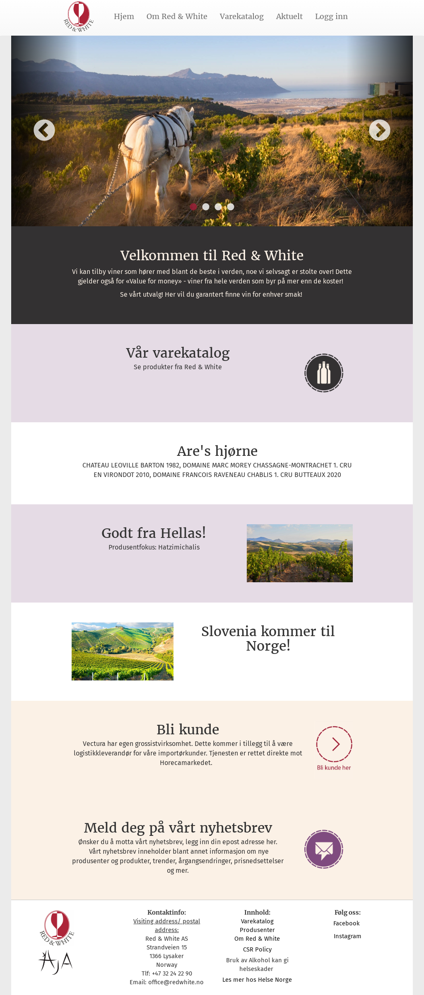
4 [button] (230, 207)
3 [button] (218, 207)
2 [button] (206, 207)
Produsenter (257, 930)
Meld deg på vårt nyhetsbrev (178, 828)
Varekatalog (242, 16)
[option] (212, 131)
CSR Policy (257, 949)
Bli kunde (188, 729)
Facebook (347, 923)
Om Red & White (177, 16)
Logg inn (331, 16)
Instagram (347, 936)
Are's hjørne (217, 451)
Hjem (124, 16)
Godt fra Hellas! (153, 533)
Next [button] (380, 131)
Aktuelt (289, 16)
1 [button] (193, 207)
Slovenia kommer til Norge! (268, 638)
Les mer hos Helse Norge (257, 979)
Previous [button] (44, 131)
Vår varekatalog (178, 353)
